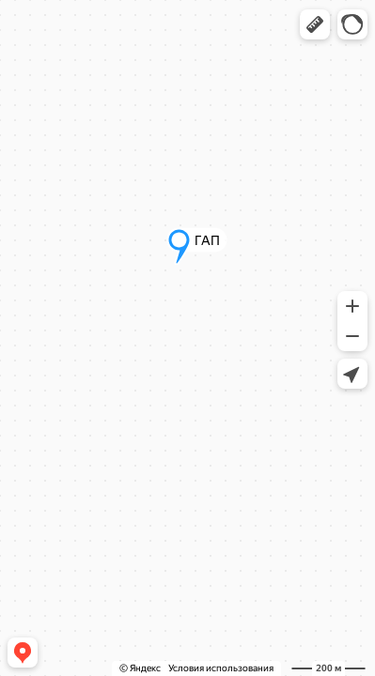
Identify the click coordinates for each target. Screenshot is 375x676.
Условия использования (220, 668)
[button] (315, 24)
